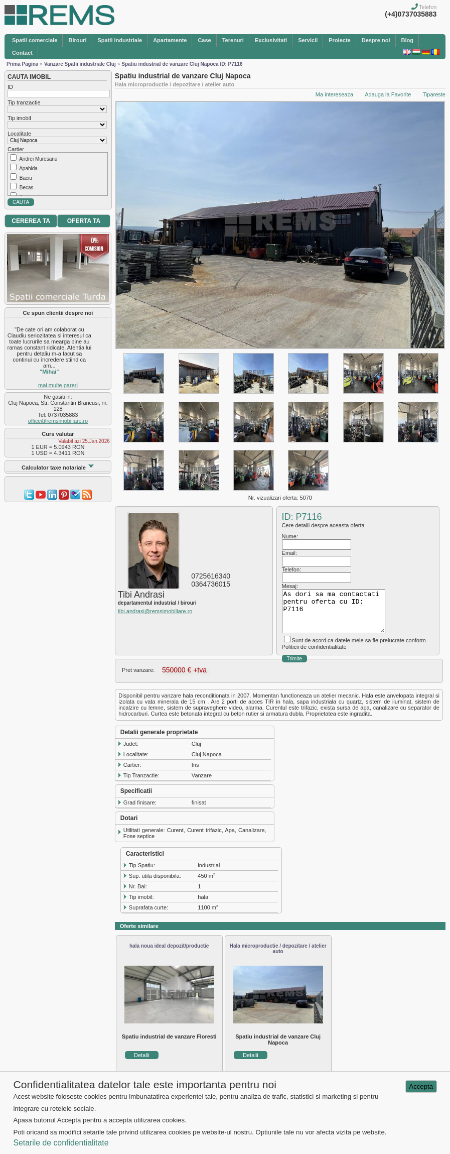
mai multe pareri (58, 385)
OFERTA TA (83, 220)
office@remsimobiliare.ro (58, 421)
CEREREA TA (31, 220)
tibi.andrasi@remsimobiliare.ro (155, 611)
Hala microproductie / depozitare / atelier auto (278, 948)
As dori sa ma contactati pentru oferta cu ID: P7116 (333, 611)
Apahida (28, 168)
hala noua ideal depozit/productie (169, 946)
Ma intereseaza (334, 94)
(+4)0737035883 (410, 14)
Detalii (141, 1055)
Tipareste (434, 94)
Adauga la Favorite (388, 94)
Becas (27, 187)
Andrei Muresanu (38, 159)
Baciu (26, 178)
